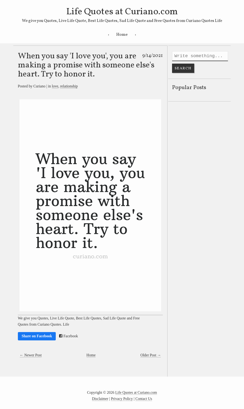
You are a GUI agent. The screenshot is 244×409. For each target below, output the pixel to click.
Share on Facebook (37, 336)
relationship (69, 86)
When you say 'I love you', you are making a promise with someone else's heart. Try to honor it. (86, 65)
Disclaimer (100, 399)
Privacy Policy (122, 399)
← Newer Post (31, 355)
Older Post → (150, 355)
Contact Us (143, 399)
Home (122, 35)
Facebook (68, 336)
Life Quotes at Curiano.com (122, 11)
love (55, 86)
